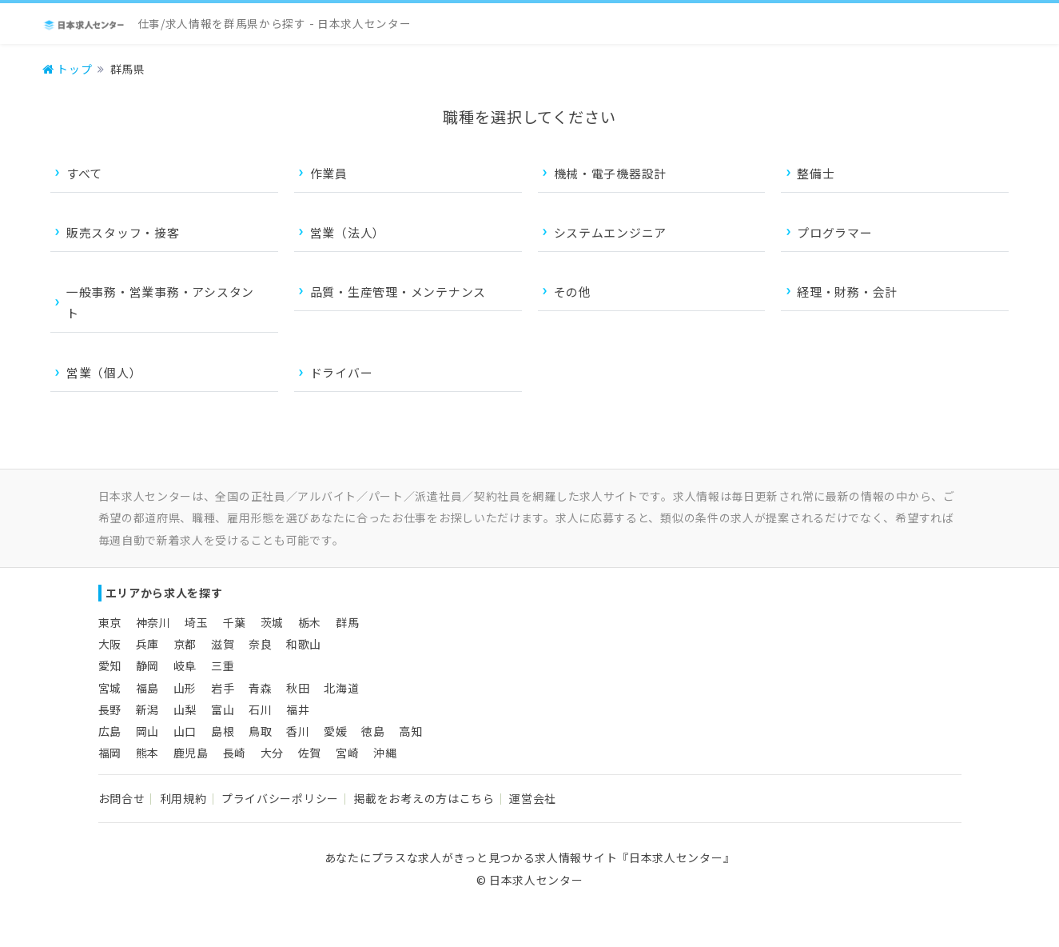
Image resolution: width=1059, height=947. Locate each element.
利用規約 (183, 798)
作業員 (329, 173)
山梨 (185, 709)
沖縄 (384, 753)
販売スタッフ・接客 (123, 232)
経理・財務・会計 (847, 291)
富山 (222, 709)
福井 (297, 709)
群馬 (347, 622)
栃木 (309, 622)
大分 (272, 753)
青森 (260, 688)
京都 (185, 644)
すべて (84, 173)
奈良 (260, 644)
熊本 (147, 753)
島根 (222, 731)
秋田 (297, 688)
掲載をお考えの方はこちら (423, 798)
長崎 (234, 753)
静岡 (147, 665)
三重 (222, 665)
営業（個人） (103, 372)
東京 (109, 622)
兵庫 (147, 644)
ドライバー (341, 372)
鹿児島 (191, 753)
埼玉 (196, 622)
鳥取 (260, 731)
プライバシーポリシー (280, 798)
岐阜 (185, 665)
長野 (109, 709)
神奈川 (153, 622)
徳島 (372, 731)
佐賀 (309, 753)
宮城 (109, 688)
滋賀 (222, 644)
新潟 (147, 709)
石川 (260, 709)
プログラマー (834, 232)
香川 (297, 731)
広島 (109, 731)
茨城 (272, 622)
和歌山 (303, 644)
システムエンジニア (610, 232)
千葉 (234, 622)
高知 (410, 731)
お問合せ (121, 798)
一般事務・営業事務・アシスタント (160, 302)
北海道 (341, 688)
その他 (572, 291)
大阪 (109, 644)
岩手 (222, 688)
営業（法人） (347, 232)
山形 (185, 688)
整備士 (815, 173)
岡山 (147, 731)
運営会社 (532, 798)
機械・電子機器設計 (610, 173)
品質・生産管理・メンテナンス (398, 291)
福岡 (109, 753)
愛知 (109, 665)
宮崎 (347, 753)
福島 (147, 688)
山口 (185, 731)
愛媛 (335, 731)
